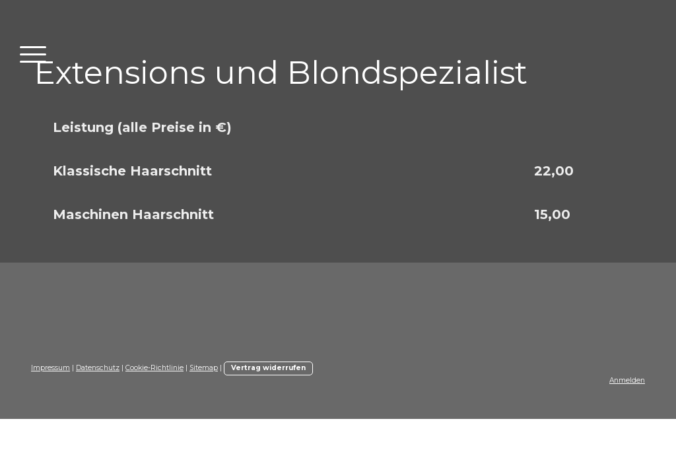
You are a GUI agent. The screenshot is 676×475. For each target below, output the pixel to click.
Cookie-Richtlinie (154, 368)
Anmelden (627, 380)
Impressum (50, 368)
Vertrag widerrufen (268, 368)
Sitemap (203, 368)
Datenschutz (97, 368)
